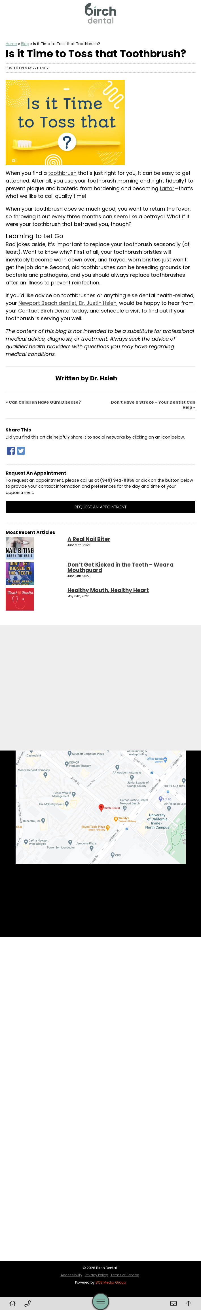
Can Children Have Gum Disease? (45, 402)
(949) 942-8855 (117, 480)
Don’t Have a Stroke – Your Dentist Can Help (153, 404)
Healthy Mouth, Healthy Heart (108, 590)
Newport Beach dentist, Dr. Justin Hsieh (67, 303)
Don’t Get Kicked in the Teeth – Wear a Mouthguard (120, 567)
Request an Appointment (100, 507)
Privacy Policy (96, 1275)
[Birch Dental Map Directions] (101, 806)
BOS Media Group (111, 1282)
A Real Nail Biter (88, 539)
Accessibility (71, 1275)
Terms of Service (125, 1275)
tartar (167, 188)
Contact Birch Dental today (52, 310)
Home (11, 44)
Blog (25, 44)
